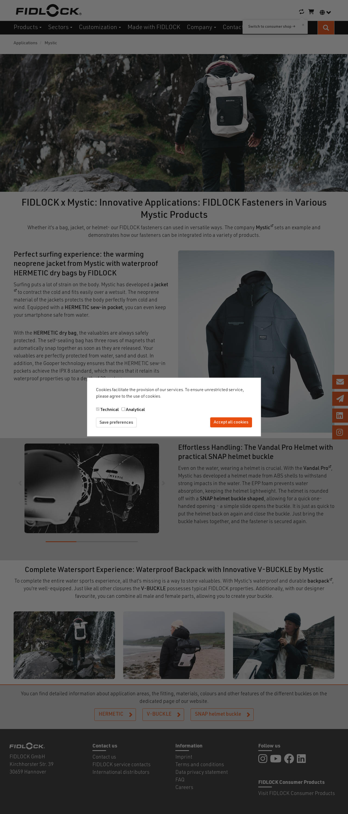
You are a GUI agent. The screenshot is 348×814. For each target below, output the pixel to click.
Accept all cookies (231, 422)
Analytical (135, 409)
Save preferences (116, 422)
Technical (109, 409)
